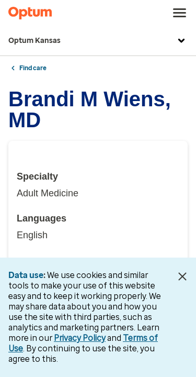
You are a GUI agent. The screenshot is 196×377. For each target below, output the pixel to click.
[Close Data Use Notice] (182, 276)
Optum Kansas (98, 41)
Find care (33, 68)
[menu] (180, 13)
